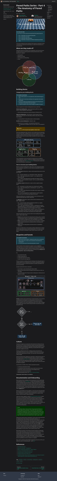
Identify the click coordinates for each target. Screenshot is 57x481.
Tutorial (4, 475)
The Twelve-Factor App (21, 446)
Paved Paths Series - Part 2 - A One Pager (8, 12)
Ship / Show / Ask (26, 358)
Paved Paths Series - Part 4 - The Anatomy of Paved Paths (8, 9)
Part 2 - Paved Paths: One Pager (24, 36)
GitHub (53, 1)
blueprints (40, 459)
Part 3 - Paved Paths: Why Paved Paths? (25, 38)
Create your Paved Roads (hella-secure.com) (25, 450)
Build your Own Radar (29, 160)
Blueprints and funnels (49, 13)
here (34, 440)
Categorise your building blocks (50, 7)
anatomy (24, 459)
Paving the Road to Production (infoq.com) (25, 452)
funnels (18, 461)
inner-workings (29, 459)
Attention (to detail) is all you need (8, 6)
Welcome (4, 19)
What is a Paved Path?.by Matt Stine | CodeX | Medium (27, 449)
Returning (4, 13)
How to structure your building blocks (50, 10)
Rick (40, 33)
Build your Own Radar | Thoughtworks (24, 448)
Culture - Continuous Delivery (34, 372)
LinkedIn (22, 475)
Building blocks (49, 5)
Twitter (22, 476)
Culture (48, 14)
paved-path (20, 459)
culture (21, 461)
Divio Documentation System (35, 396)
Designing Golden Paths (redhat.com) (24, 453)
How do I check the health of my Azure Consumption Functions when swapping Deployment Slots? (8, 16)
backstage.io (28, 381)
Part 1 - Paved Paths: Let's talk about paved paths (27, 35)
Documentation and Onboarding (50, 16)
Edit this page (19, 463)
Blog (18, 1)
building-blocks (35, 459)
